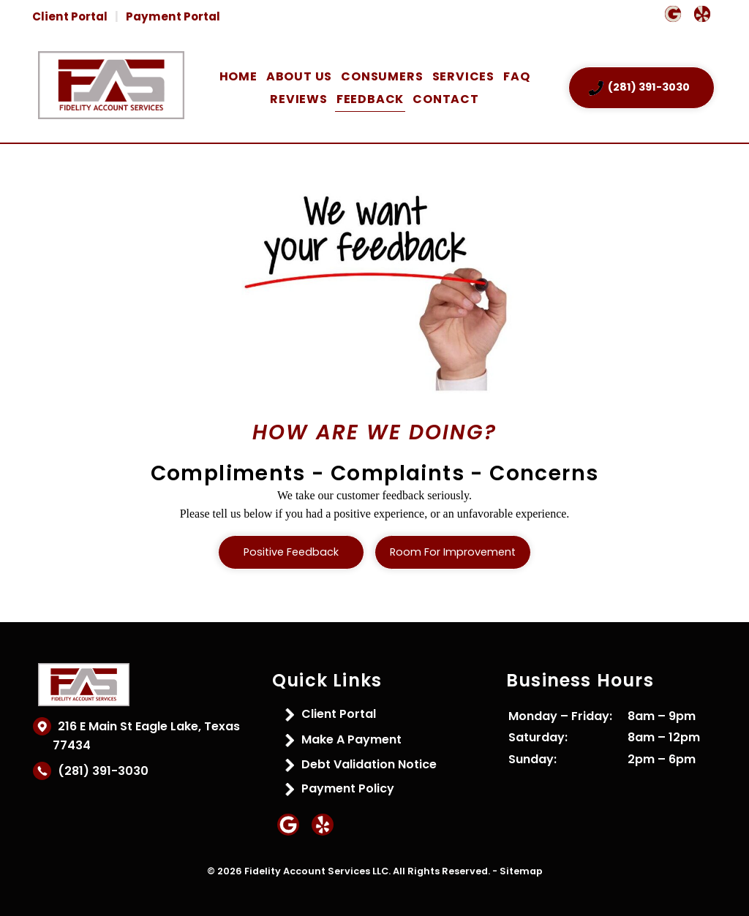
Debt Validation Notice (369, 764)
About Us (299, 76)
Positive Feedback (291, 552)
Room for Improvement (453, 552)
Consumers (382, 76)
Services (463, 76)
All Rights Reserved (440, 871)
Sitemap (521, 871)
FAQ (516, 76)
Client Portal (70, 16)
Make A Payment (351, 739)
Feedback (370, 99)
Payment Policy (347, 788)
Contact (446, 99)
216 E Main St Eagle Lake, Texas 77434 (146, 735)
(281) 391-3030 (100, 771)
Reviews (299, 99)
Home (238, 76)
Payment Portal (173, 16)
